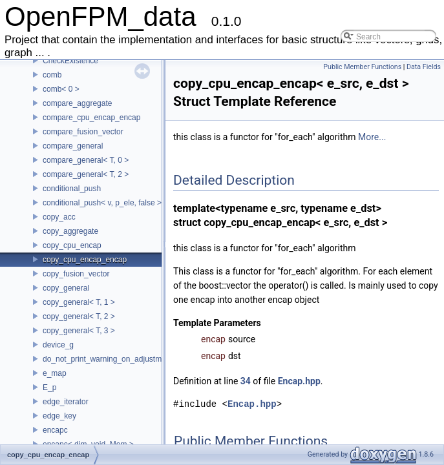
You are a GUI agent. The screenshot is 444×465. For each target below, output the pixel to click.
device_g (58, 344)
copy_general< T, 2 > (79, 316)
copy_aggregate (70, 231)
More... (372, 137)
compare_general (73, 145)
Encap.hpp (299, 381)
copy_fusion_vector (76, 273)
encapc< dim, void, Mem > (88, 444)
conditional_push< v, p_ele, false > (102, 202)
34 (245, 381)
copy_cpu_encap (72, 245)
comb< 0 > (61, 89)
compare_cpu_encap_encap (91, 117)
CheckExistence (70, 60)
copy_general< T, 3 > (79, 330)
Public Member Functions (362, 67)
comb (52, 74)
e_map (55, 373)
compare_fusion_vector (83, 131)
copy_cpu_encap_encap (85, 259)
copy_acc (59, 217)
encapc (55, 430)
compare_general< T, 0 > (86, 160)
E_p (49, 387)
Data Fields (424, 67)
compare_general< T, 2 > (86, 174)
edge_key (59, 415)
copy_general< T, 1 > (79, 302)
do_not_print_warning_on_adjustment (108, 359)
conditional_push (72, 188)
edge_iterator (66, 401)
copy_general (66, 288)
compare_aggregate (77, 103)
